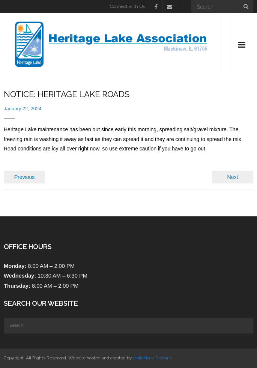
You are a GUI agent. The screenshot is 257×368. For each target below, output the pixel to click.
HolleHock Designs (152, 357)
